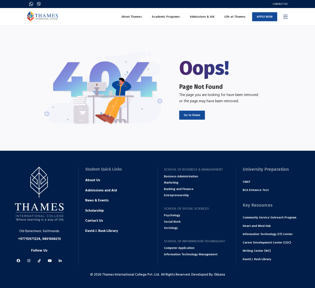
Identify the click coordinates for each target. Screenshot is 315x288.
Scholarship (94, 211)
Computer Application (179, 248)
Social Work (172, 221)
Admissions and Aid (101, 191)
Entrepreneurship (176, 195)
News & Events (97, 201)
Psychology (172, 215)
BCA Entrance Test (256, 190)
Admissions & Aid (202, 16)
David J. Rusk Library (101, 231)
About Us (92, 180)
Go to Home (192, 115)
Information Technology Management (190, 254)
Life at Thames (234, 16)
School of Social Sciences (186, 208)
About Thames (132, 16)
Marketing (171, 182)
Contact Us (280, 3)
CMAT (246, 182)
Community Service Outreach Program (269, 217)
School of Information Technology (194, 241)
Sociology (171, 228)
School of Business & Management (193, 169)
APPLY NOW (265, 16)
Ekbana (219, 275)
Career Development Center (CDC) (267, 242)
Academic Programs (166, 16)
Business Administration (181, 176)
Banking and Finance (178, 189)
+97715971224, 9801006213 (39, 239)
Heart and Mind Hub (257, 226)
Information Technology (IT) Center (268, 234)
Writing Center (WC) (257, 251)
